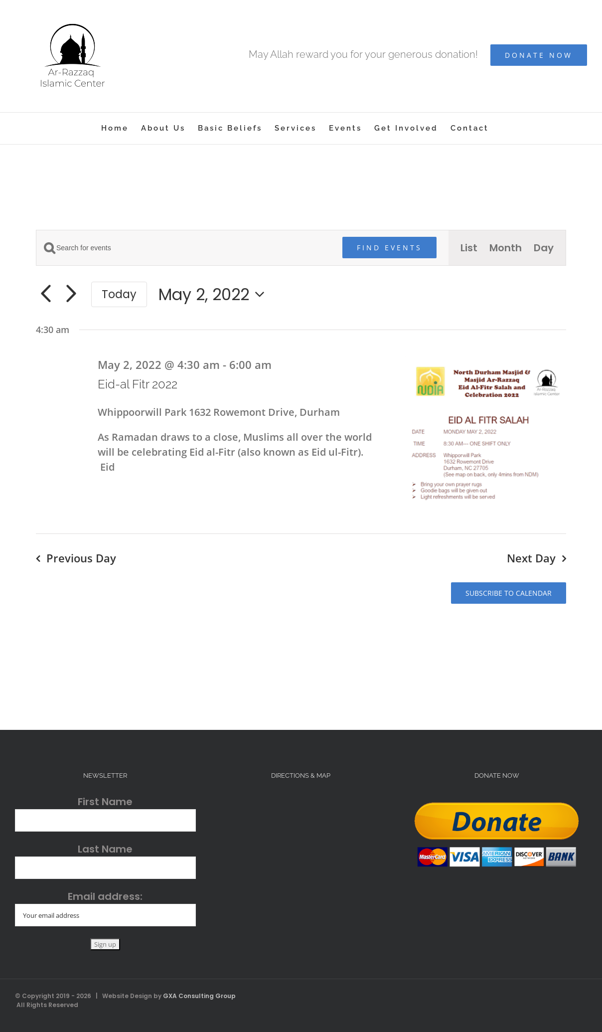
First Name (105, 802)
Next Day (531, 557)
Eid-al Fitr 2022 (137, 384)
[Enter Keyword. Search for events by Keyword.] (183, 248)
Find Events (389, 247)
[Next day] (70, 294)
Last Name (105, 849)
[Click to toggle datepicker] (214, 294)
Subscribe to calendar (508, 593)
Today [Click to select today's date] (119, 294)
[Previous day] (45, 294)
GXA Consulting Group (199, 996)
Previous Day (81, 557)
